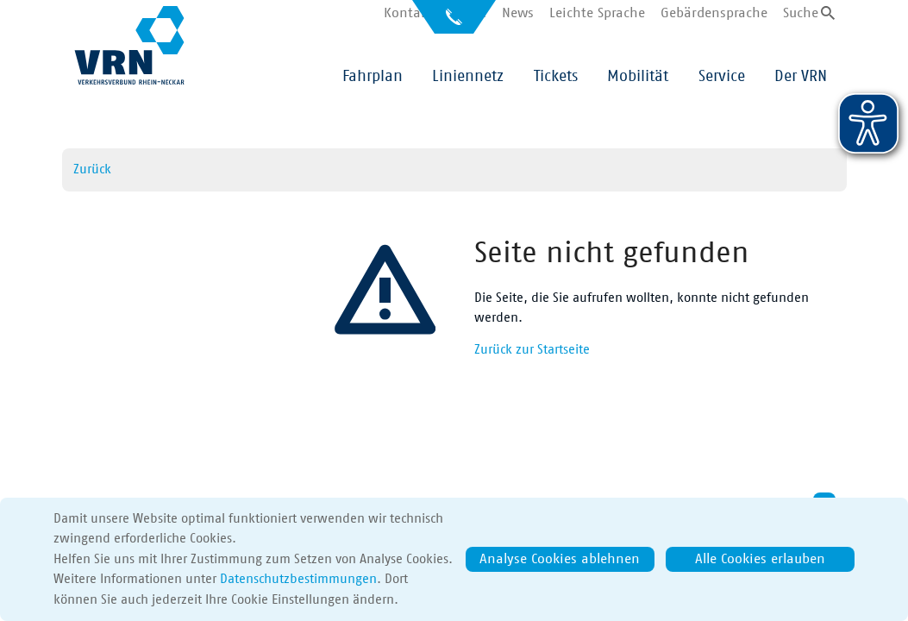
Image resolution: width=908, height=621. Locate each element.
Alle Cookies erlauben (760, 559)
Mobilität (637, 77)
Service (721, 77)
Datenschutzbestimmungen (298, 579)
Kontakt (408, 13)
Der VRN (800, 77)
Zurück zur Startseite (532, 349)
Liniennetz (468, 77)
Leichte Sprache (597, 13)
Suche (800, 13)
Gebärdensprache (714, 13)
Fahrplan (372, 77)
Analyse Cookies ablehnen (559, 559)
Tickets (556, 77)
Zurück (92, 169)
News (518, 13)
